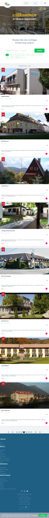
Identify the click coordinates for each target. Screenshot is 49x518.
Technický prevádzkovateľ (24, 498)
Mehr (2, 109)
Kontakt (1, 483)
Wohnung (17, 54)
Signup (27, 3)
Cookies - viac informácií (24, 500)
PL (28, 507)
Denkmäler (2, 450)
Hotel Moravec (5, 141)
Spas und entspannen (5, 460)
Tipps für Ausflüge (4, 469)
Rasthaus (17, 57)
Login (35, 3)
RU (23, 509)
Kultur (1, 452)
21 (26, 432)
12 (12, 432)
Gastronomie (3, 456)
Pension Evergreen (6, 276)
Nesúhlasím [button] (34, 515)
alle (7, 54)
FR (20, 509)
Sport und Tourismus (4, 458)
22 (28, 432)
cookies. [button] (28, 516)
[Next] (42, 432)
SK (20, 507)
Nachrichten (2, 467)
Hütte (8, 57)
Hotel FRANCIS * (5, 365)
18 (19, 432)
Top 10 (1, 442)
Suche (39, 50)
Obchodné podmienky (24, 502)
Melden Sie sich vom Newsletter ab (8, 489)
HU (26, 509)
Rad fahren (2, 471)
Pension (22, 54)
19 (21, 432)
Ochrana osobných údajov (24, 504)
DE (26, 507)
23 (31, 432)
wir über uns (3, 479)
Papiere (1, 485)
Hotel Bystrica (5, 321)
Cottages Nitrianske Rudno (8, 230)
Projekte (2, 487)
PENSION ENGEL (5, 96)
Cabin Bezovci (4, 186)
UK (29, 509)
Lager (12, 57)
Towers (1, 462)
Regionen (2, 444)
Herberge (33, 54)
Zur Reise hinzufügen (46, 109)
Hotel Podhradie (5, 410)
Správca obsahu (24, 496)
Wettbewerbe (3, 473)
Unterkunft (2, 454)
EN (23, 507)
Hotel (11, 54)
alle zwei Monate (4, 481)
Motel (28, 54)
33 (35, 432)
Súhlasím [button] (43, 515)
